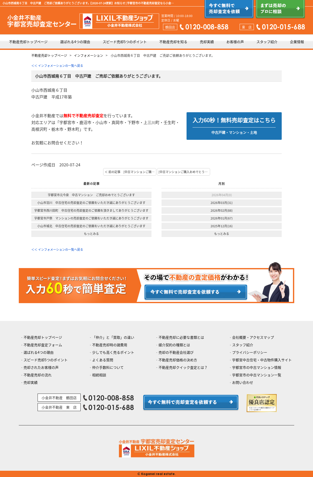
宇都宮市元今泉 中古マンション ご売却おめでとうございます (91, 195)
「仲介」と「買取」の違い (113, 337)
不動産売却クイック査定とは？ (183, 367)
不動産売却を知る (173, 41)
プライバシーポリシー (249, 352)
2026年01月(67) (222, 218)
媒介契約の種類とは (174, 344)
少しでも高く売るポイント (113, 352)
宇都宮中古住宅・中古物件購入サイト (262, 359)
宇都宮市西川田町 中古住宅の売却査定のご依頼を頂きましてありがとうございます (91, 210)
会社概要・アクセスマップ (253, 337)
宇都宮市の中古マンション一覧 (256, 374)
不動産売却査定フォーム (43, 344)
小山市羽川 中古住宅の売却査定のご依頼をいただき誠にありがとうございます (91, 202)
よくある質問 (102, 359)
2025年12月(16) (222, 226)
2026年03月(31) (222, 202)
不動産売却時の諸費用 (109, 344)
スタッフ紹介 (266, 41)
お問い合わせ (242, 382)
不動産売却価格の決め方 (178, 359)
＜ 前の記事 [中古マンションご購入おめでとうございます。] (130, 172)
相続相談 (99, 374)
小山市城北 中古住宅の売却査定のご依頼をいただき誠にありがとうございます (91, 226)
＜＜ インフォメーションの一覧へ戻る (57, 65)
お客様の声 (235, 41)
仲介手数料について (108, 367)
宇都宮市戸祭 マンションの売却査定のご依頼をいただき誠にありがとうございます (91, 218)
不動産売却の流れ (38, 374)
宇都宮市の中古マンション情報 (256, 367)
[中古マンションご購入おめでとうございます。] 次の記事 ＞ (184, 172)
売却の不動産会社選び (176, 352)
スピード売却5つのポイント (125, 41)
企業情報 (297, 41)
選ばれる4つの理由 (75, 41)
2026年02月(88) (222, 210)
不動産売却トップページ (28, 41)
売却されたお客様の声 (41, 367)
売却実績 (207, 41)
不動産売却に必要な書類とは (181, 337)
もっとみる (91, 233)
